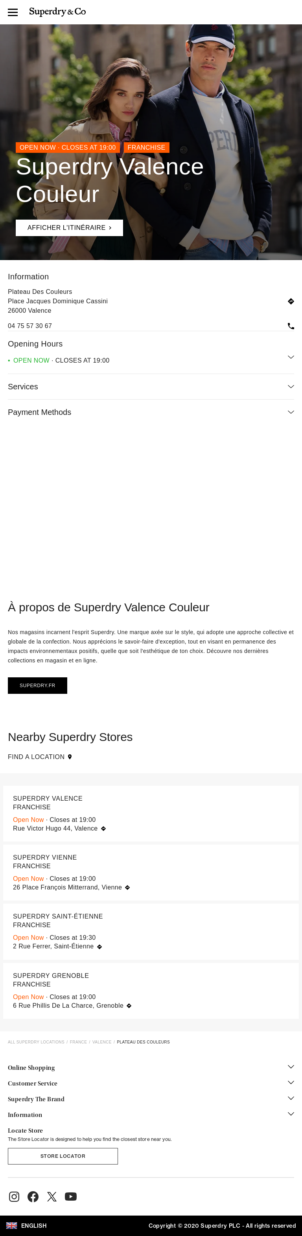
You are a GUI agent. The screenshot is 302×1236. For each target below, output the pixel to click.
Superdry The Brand (151, 1100)
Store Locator (63, 1156)
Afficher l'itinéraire (63, 225)
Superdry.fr (37, 685)
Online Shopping (151, 1068)
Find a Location (40, 757)
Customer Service (151, 1084)
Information (151, 1115)
